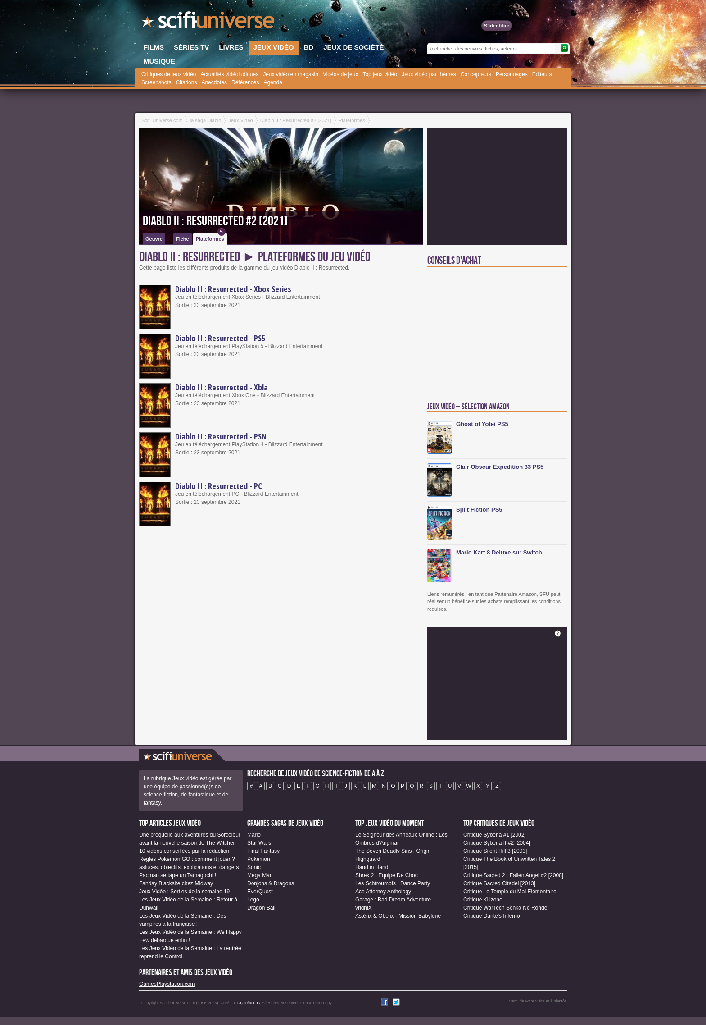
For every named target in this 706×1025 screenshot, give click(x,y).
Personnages (512, 74)
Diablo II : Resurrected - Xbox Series (233, 289)
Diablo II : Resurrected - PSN (221, 436)
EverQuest (260, 891)
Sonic (254, 867)
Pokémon (258, 859)
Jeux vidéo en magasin (290, 74)
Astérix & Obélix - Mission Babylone (398, 916)
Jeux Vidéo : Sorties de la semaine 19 (184, 891)
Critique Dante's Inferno (491, 916)
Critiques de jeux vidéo (168, 74)
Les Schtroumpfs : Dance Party (392, 883)
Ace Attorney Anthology (383, 891)
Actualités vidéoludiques (229, 74)
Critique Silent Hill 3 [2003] (495, 851)
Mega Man (260, 875)
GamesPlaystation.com (167, 984)
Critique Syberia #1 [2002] (494, 835)
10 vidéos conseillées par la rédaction (184, 851)
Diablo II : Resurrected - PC (218, 485)
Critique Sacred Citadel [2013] (499, 883)
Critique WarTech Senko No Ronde (505, 908)
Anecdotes (214, 82)
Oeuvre (154, 239)
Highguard (367, 859)
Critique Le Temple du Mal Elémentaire (510, 891)
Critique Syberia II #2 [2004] (496, 843)
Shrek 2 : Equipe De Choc (386, 875)
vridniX (363, 908)
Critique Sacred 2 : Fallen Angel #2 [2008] (513, 875)
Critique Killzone (482, 900)
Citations (186, 82)
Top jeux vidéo (379, 74)
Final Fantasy (263, 851)
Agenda (272, 82)
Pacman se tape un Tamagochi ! (177, 875)
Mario (254, 835)
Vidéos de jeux (340, 74)
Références (245, 82)
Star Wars (259, 843)
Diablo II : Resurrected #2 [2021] (215, 221)
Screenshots (156, 82)
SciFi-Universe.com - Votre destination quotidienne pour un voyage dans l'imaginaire (209, 22)
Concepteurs (476, 74)
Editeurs (542, 74)
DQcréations (248, 1003)
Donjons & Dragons (270, 883)
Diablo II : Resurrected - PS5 (220, 338)
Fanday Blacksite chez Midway (176, 883)
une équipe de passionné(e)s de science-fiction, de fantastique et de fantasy (186, 794)
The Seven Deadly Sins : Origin (392, 851)
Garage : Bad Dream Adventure (393, 900)
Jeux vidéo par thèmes (429, 74)
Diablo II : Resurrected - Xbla (221, 387)
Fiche (182, 239)
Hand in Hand (371, 867)
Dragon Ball (261, 908)
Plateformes (211, 237)
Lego (253, 900)
